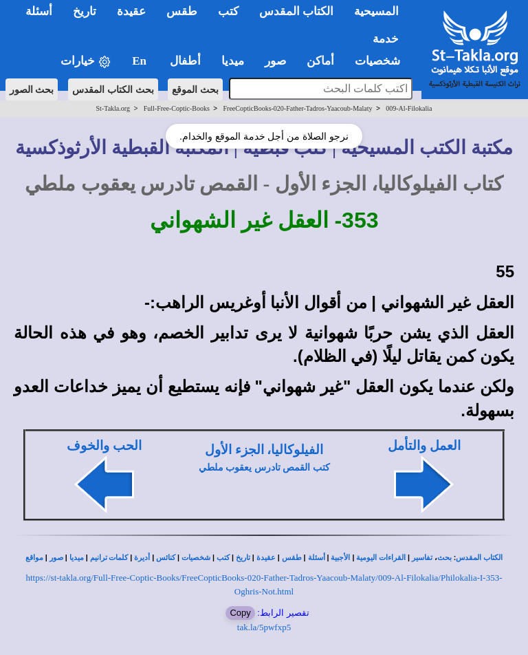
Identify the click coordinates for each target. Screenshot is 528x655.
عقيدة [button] (131, 11)
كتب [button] (228, 11)
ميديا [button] (232, 60)
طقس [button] (181, 11)
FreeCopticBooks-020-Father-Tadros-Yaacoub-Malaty (298, 108)
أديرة (142, 557)
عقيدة (266, 557)
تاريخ (243, 557)
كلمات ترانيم (109, 557)
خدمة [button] (386, 38)
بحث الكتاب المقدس (113, 89)
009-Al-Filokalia (409, 108)
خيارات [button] (85, 61)
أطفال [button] (185, 60)
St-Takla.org (113, 108)
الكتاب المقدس (479, 557)
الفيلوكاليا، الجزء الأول (264, 449)
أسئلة (316, 557)
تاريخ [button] (84, 11)
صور (56, 557)
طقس (292, 557)
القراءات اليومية (381, 557)
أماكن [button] (320, 60)
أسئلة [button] (38, 11)
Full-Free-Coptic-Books (177, 108)
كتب (223, 557)
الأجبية (340, 557)
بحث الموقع (195, 89)
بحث (444, 557)
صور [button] (275, 60)
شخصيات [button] (382, 60)
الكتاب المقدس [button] (296, 11)
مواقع (34, 557)
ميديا (76, 557)
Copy (240, 613)
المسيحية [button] (376, 11)
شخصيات (196, 557)
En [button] (140, 60)
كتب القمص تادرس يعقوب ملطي (264, 467)
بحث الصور (32, 89)
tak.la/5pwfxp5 (264, 627)
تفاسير (422, 557)
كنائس (165, 557)
